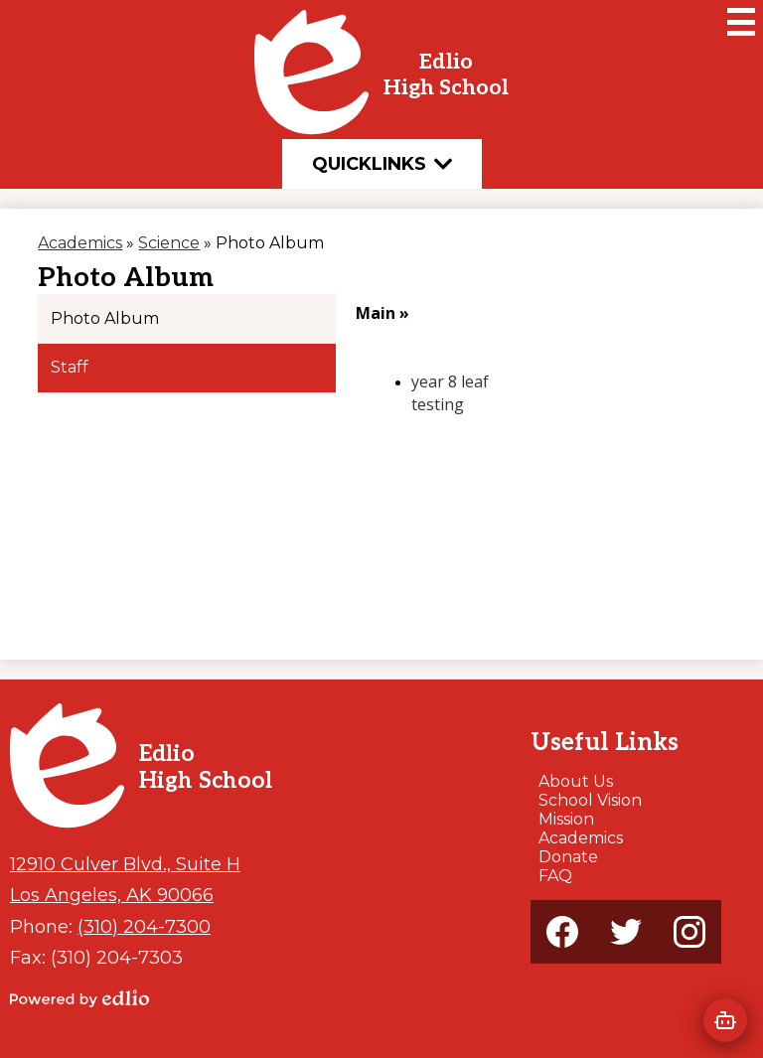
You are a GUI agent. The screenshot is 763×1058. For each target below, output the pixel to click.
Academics (580, 838)
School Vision (590, 800)
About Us (575, 781)
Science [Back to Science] (169, 242)
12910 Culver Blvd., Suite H (125, 863)
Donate (568, 856)
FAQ (555, 875)
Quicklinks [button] (382, 164)
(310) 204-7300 (144, 926)
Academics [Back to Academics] (80, 242)
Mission (566, 819)
